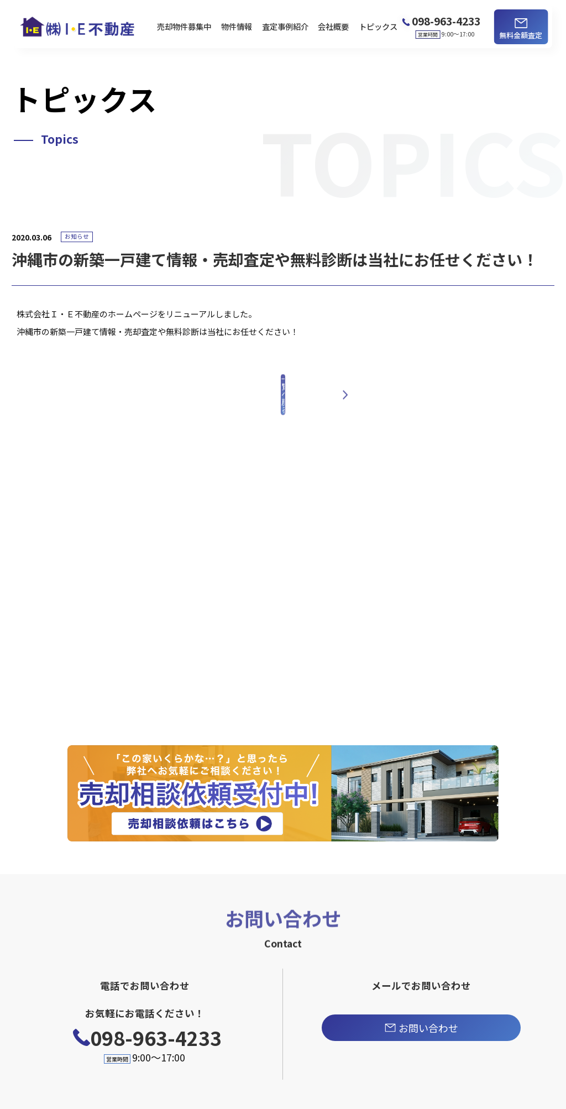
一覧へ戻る (283, 414)
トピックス (378, 26)
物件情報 (236, 26)
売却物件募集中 (184, 26)
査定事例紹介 (285, 26)
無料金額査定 (520, 35)
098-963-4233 (156, 1037)
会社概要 (333, 26)
